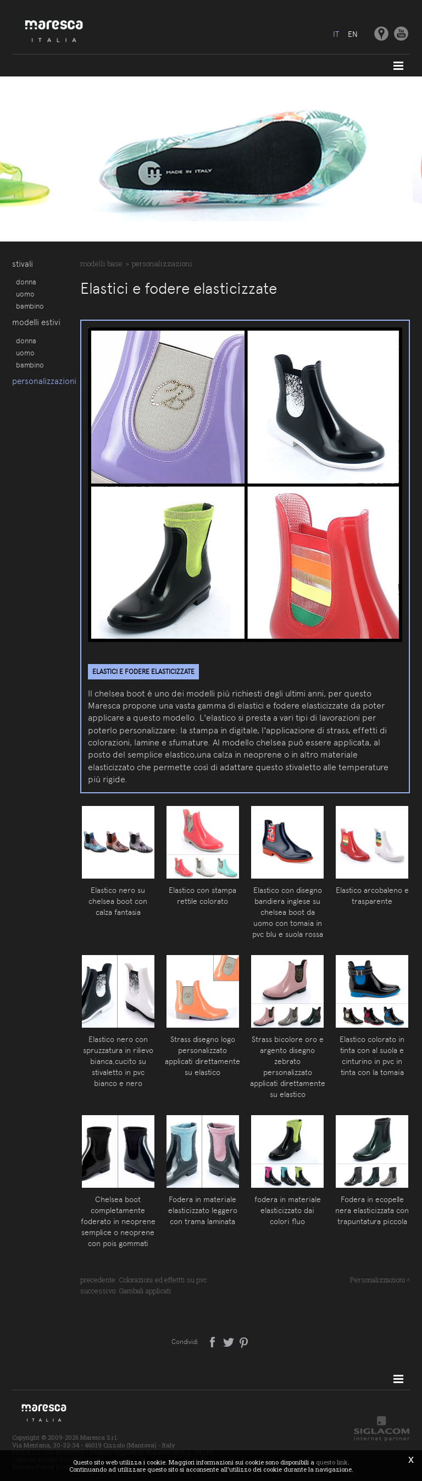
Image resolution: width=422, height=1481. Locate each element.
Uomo (25, 294)
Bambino (30, 306)
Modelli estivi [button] (36, 323)
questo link (332, 1462)
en (353, 34)
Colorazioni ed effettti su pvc (163, 1279)
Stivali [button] (22, 264)
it (336, 34)
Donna (26, 282)
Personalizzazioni (40, 382)
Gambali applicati (145, 1290)
